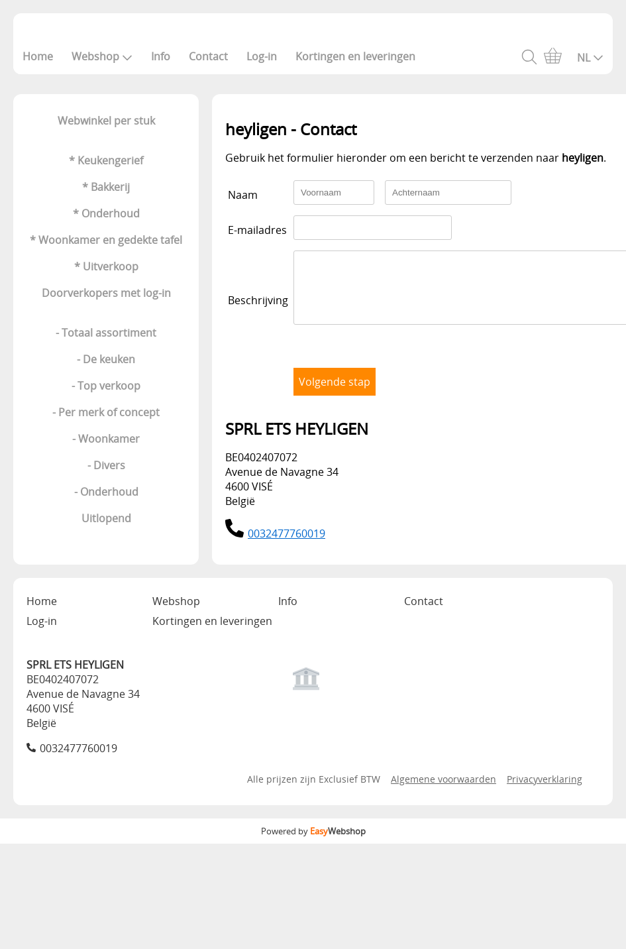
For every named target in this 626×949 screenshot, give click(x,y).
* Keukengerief (106, 160)
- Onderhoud (106, 491)
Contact (208, 56)
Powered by (313, 843)
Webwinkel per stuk (106, 120)
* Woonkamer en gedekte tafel (106, 240)
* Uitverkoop (106, 266)
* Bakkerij (106, 187)
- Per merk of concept (106, 412)
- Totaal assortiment (106, 332)
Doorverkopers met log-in (106, 293)
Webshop (102, 56)
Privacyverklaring (544, 791)
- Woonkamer (106, 438)
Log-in (261, 56)
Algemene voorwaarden (443, 791)
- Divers (106, 465)
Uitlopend (106, 518)
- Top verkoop (106, 385)
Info (160, 56)
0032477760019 (286, 545)
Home (38, 56)
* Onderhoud (106, 213)
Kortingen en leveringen (355, 56)
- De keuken (106, 359)
